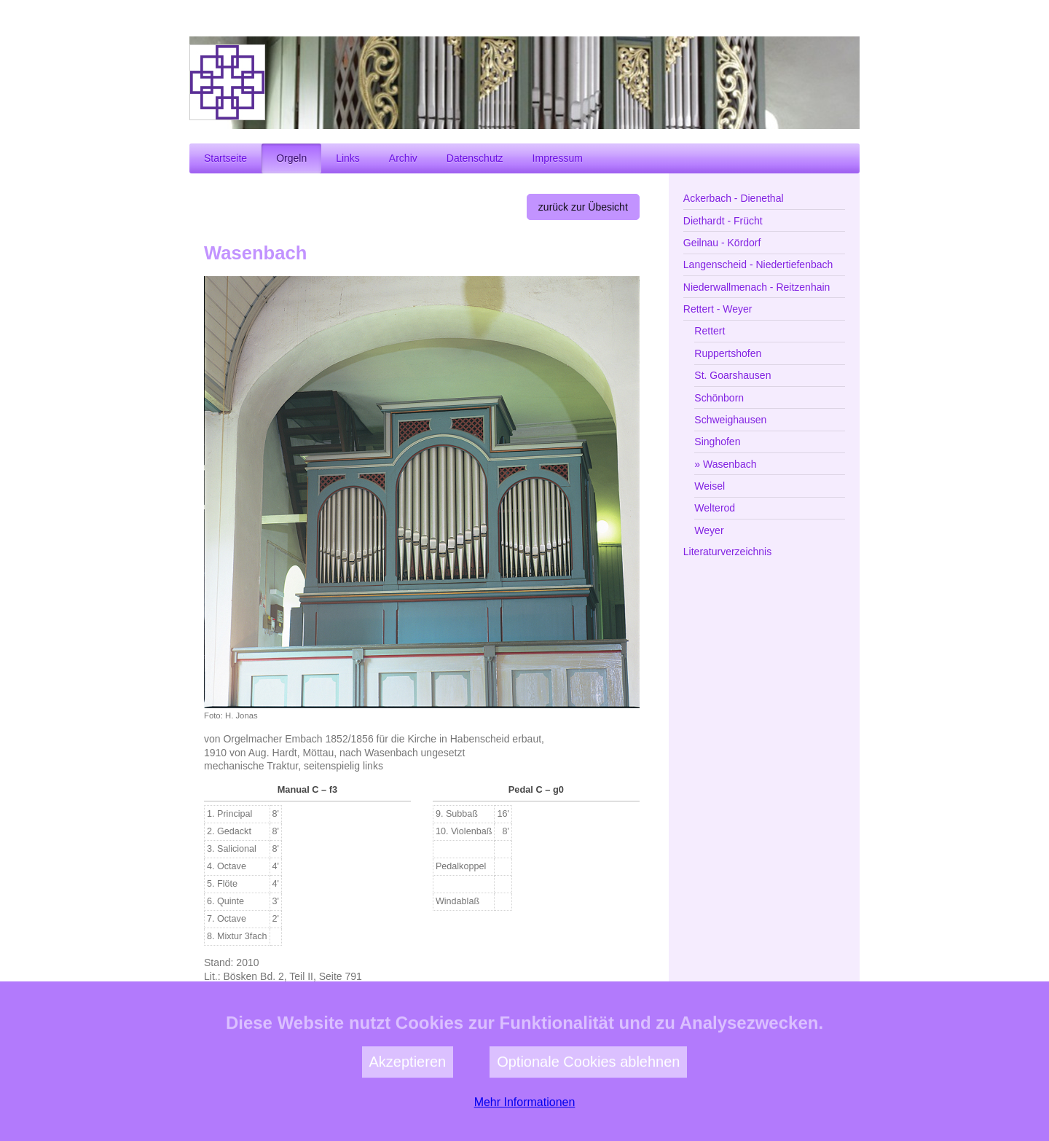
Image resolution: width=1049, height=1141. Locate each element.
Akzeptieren (408, 1099)
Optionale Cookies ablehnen (588, 1099)
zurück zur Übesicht (583, 207)
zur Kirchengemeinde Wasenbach (551, 1016)
